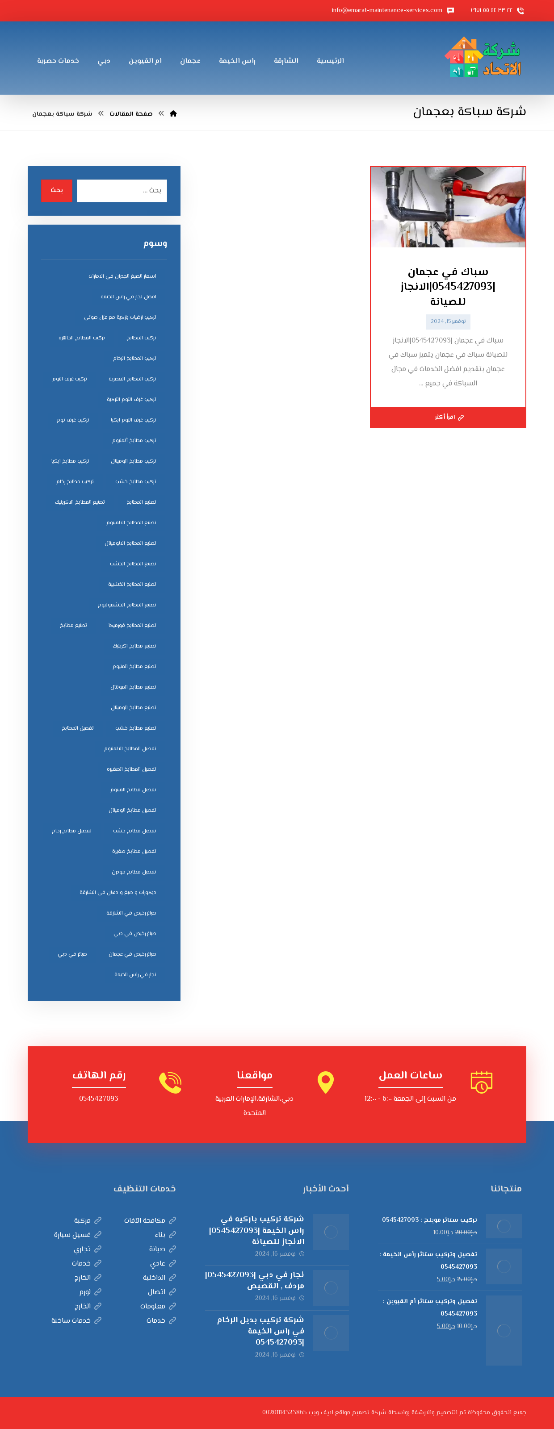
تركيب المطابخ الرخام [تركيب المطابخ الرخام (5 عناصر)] (134, 359)
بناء (165, 1235)
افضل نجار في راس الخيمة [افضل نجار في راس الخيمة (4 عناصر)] (128, 297)
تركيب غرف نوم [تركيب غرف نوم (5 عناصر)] (73, 420)
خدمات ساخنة (76, 1321)
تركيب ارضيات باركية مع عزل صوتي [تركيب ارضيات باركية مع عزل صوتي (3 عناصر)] (120, 317)
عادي (163, 1264)
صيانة (162, 1249)
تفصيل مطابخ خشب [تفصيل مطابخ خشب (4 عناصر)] (134, 831)
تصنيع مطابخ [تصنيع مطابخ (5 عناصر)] (73, 626)
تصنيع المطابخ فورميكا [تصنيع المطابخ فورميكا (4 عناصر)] (132, 626)
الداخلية (159, 1278)
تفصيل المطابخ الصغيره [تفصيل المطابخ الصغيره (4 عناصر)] (131, 769)
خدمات (86, 1264)
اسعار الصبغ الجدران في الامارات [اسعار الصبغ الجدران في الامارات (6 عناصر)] (122, 276)
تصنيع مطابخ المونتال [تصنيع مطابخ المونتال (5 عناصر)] (133, 687)
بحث (56, 191)
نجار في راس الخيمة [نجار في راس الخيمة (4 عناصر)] (135, 975)
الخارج (88, 1278)
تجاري (87, 1249)
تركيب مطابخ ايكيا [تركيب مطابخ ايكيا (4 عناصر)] (70, 461)
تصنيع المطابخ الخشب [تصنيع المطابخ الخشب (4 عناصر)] (133, 564)
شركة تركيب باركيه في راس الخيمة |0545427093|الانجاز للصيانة (256, 1230)
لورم (90, 1292)
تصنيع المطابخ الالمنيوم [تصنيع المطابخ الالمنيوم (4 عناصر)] (131, 523)
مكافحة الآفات (150, 1221)
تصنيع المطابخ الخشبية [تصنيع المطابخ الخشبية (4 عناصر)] (132, 585)
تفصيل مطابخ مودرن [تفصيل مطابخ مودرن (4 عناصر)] (134, 872)
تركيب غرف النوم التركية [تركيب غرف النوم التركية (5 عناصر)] (131, 400)
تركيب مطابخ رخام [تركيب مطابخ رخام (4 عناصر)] (75, 482)
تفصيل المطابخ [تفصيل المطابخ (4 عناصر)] (78, 728)
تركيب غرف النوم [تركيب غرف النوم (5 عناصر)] (69, 379)
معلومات (158, 1306)
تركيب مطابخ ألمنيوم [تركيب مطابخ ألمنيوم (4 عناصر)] (134, 441)
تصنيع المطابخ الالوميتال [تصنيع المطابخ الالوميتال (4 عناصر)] (130, 543)
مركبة (87, 1221)
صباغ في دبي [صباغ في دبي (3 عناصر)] (72, 954)
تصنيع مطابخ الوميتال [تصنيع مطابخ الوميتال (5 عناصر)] (133, 708)
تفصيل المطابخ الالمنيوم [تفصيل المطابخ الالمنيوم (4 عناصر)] (130, 749)
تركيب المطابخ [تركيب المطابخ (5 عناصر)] (141, 338)
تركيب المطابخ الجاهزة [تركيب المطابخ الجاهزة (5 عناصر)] (82, 338)
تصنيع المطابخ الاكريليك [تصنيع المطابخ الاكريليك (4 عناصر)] (80, 502)
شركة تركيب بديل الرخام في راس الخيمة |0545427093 (260, 1331)
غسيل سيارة (77, 1235)
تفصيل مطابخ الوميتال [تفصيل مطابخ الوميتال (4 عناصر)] (132, 810)
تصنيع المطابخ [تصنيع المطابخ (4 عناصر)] (141, 502)
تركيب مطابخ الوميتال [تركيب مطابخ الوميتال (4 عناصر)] (133, 461)
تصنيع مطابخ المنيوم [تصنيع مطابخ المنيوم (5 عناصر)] (134, 667)
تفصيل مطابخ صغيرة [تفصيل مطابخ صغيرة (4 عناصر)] (134, 852)
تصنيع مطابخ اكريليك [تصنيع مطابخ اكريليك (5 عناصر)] (134, 646)
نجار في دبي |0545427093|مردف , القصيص (254, 1281)
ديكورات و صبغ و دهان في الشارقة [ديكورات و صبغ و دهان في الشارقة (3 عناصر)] (118, 893)
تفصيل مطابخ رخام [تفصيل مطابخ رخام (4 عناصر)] (72, 831)
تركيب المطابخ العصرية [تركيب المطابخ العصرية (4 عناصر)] (132, 379)
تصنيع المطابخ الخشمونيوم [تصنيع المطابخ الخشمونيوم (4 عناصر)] (127, 605)
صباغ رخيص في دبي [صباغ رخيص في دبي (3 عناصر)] (134, 934)
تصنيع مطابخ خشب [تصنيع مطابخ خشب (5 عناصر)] (135, 728)
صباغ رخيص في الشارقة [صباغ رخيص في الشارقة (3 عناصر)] (131, 913)
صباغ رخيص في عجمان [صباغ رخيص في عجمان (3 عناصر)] (132, 954)
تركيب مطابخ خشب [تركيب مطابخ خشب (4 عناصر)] (135, 482)
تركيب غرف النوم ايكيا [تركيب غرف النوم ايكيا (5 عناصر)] (133, 420)
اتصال (162, 1292)
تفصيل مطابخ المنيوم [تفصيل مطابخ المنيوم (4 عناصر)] (133, 790)
